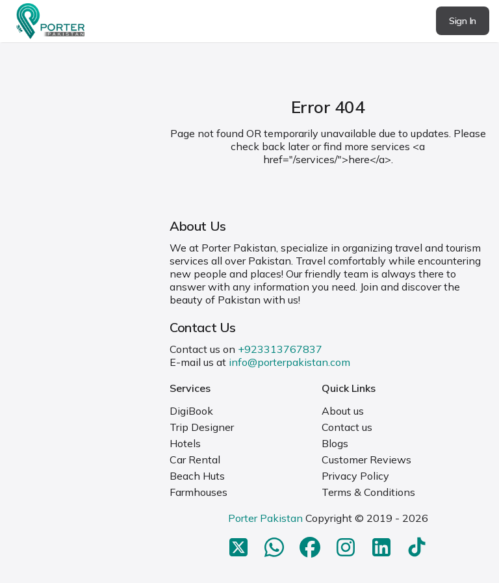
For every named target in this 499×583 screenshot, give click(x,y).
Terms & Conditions (368, 492)
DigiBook (191, 410)
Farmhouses (198, 492)
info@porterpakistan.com (289, 362)
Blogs (335, 443)
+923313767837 (280, 349)
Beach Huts (197, 475)
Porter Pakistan (265, 518)
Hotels (185, 443)
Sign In (462, 21)
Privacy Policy (355, 475)
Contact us (347, 427)
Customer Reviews (366, 459)
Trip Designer (202, 427)
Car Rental (195, 459)
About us (343, 410)
